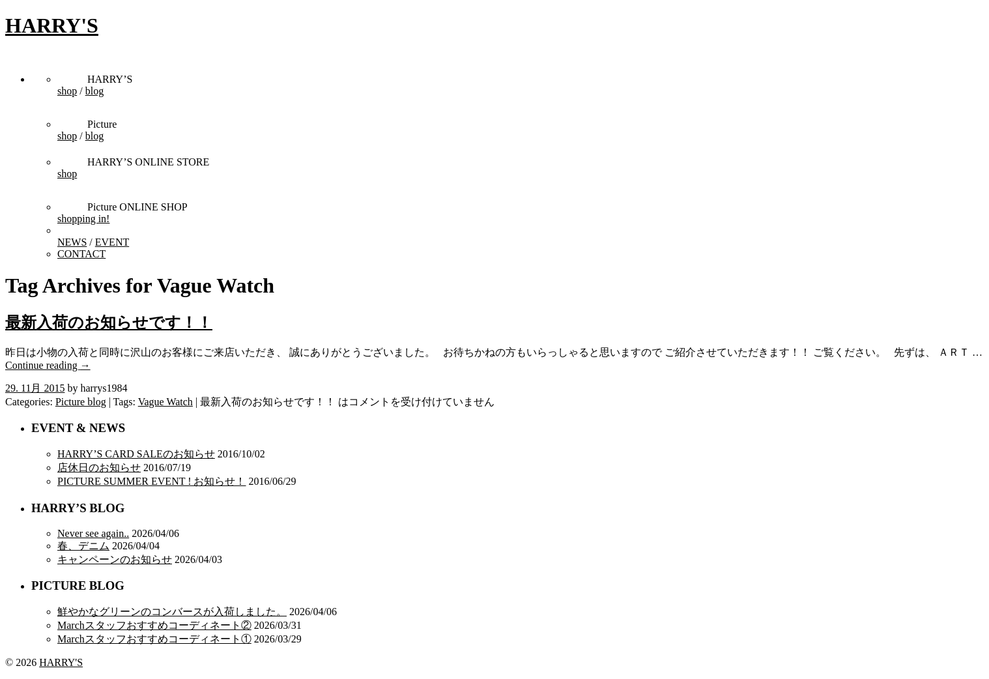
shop (67, 90)
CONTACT (81, 253)
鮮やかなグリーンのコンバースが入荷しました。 (172, 611)
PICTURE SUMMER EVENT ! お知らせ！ (151, 481)
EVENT (112, 242)
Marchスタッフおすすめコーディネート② (154, 625)
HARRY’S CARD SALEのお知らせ (136, 453)
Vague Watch (165, 401)
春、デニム (83, 545)
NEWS (72, 242)
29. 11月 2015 (34, 388)
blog (94, 90)
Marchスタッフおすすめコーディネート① (154, 638)
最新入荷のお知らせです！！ (108, 322)
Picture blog (80, 401)
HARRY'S (51, 25)
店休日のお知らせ (99, 467)
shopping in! (83, 218)
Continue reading (48, 365)
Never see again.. (93, 533)
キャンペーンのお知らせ (114, 559)
